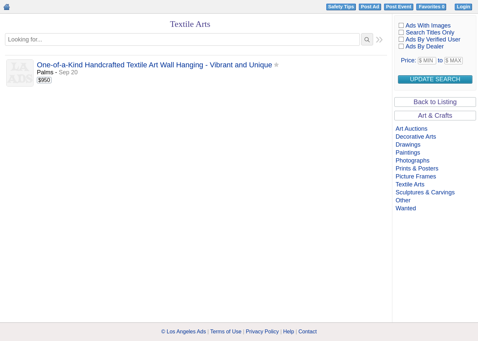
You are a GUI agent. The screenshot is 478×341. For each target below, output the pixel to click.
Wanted (406, 208)
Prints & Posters (417, 168)
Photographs (413, 160)
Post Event (398, 6)
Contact (307, 331)
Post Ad (370, 6)
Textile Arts (410, 184)
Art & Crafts (435, 115)
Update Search (435, 79)
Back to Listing (435, 101)
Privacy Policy (262, 331)
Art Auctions (412, 128)
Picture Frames (416, 176)
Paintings (408, 152)
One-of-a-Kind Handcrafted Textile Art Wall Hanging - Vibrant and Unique (154, 65)
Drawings (408, 144)
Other (403, 200)
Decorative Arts (416, 136)
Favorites (432, 6)
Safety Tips (341, 6)
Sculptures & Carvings (425, 192)
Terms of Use (225, 331)
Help (288, 331)
